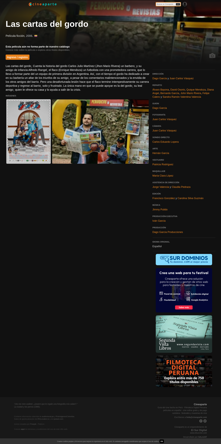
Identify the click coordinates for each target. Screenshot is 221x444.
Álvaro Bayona (161, 89)
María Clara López (163, 175)
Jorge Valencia (161, 187)
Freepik (33, 424)
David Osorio (177, 89)
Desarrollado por (195, 437)
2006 (29, 35)
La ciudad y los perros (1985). (27, 407)
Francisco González (164, 198)
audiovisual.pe (48, 416)
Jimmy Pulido (160, 209)
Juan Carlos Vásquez (182, 78)
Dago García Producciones (168, 232)
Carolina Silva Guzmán (191, 198)
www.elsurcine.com (198, 433)
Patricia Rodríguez (163, 164)
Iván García (159, 220)
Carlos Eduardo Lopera (166, 141)
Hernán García (161, 153)
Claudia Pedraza (181, 187)
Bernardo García (169, 93)
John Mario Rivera (191, 93)
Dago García (160, 78)
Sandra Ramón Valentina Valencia (182, 96)
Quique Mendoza (196, 89)
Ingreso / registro (17, 57)
